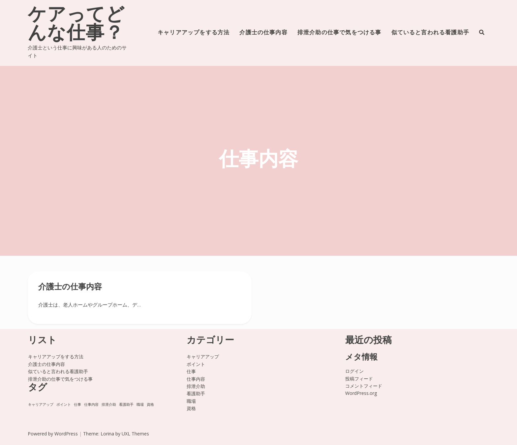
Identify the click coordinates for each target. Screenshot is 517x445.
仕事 (191, 371)
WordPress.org (361, 393)
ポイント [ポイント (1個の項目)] (63, 404)
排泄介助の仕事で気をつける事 (339, 33)
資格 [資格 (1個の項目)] (150, 404)
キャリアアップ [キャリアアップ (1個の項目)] (40, 404)
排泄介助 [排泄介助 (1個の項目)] (109, 404)
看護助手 (196, 393)
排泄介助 (196, 386)
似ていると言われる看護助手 (430, 33)
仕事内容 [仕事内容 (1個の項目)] (91, 404)
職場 (191, 401)
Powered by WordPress (53, 433)
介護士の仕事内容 (263, 33)
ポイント (196, 364)
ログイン (354, 371)
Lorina (107, 433)
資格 (191, 408)
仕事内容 (196, 379)
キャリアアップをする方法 (193, 33)
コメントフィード (363, 386)
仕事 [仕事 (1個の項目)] (77, 404)
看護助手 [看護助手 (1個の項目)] (126, 404)
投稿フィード (359, 378)
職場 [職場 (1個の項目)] (140, 404)
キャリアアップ (203, 356)
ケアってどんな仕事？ (76, 25)
